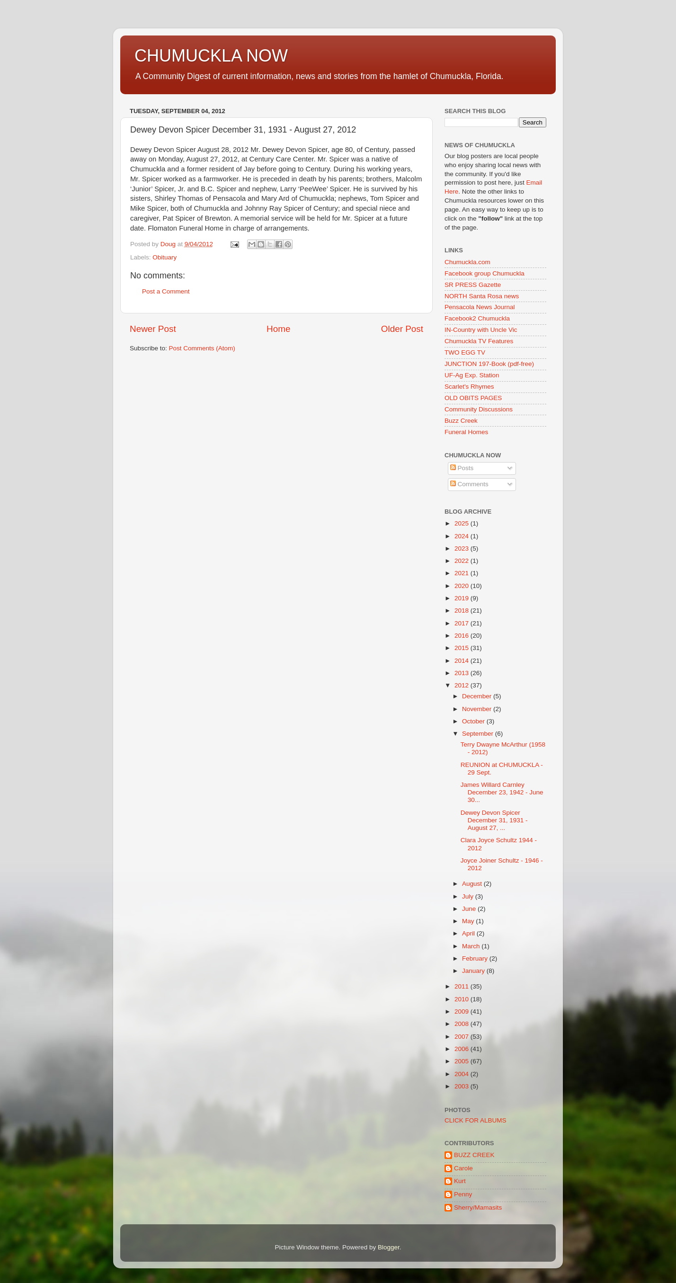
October (474, 721)
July (468, 896)
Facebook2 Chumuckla (477, 318)
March (471, 946)
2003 (462, 1086)
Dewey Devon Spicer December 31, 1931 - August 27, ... (494, 820)
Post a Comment (166, 291)
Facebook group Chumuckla (485, 273)
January (474, 970)
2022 (462, 560)
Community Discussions (479, 409)
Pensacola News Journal (480, 307)
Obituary (164, 257)
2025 (462, 523)
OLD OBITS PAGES (473, 397)
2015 (462, 647)
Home (278, 329)
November (477, 709)
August (473, 883)
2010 (462, 999)
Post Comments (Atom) (202, 348)
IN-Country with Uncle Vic (481, 329)
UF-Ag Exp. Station (472, 375)
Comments (469, 484)
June (470, 908)
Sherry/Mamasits (478, 1207)
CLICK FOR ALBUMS (476, 1120)
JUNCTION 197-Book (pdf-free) (489, 363)
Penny (463, 1194)
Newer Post (153, 329)
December (477, 696)
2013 (462, 673)
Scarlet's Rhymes (469, 386)
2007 (462, 1036)
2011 (462, 986)
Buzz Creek (461, 420)
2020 (462, 585)
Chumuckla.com (467, 262)
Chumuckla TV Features (479, 341)
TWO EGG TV (465, 352)
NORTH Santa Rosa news (482, 296)
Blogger (389, 1247)
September (478, 733)
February (475, 958)
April (469, 933)
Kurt (460, 1181)
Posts (462, 468)
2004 (462, 1074)
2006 (462, 1048)
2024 (462, 536)
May (469, 921)
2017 (462, 623)
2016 (462, 635)
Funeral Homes (466, 432)
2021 (462, 573)
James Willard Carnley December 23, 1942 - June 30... (502, 792)
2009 (462, 1011)
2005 (462, 1061)
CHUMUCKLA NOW (211, 55)
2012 (462, 685)
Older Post (402, 329)
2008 (462, 1023)
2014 (462, 660)
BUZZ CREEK (474, 1154)
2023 (462, 548)
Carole (463, 1168)
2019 (462, 598)
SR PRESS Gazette (473, 284)
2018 (462, 610)
